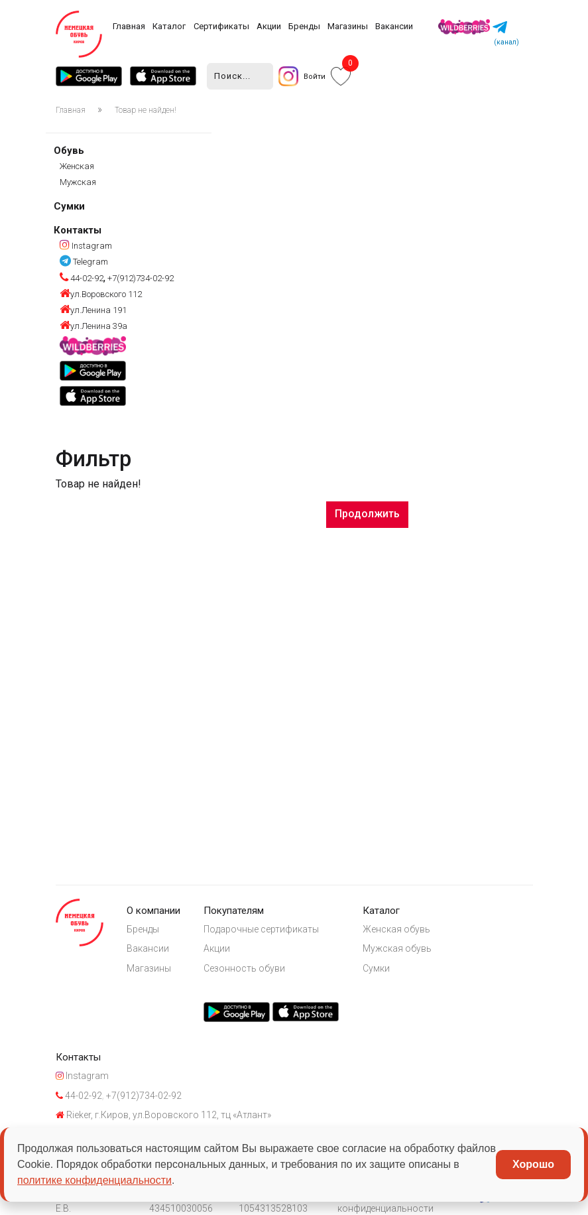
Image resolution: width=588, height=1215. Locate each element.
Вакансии (394, 26)
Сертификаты (221, 26)
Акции (269, 26)
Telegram (84, 262)
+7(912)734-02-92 (139, 278)
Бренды (304, 26)
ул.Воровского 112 (101, 294)
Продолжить (367, 513)
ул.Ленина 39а (93, 326)
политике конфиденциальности (94, 1180)
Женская (77, 166)
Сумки (69, 206)
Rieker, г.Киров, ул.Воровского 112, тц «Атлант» (163, 1115)
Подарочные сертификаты (261, 929)
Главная (129, 26)
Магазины (347, 26)
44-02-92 (81, 278)
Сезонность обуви (244, 968)
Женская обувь (396, 929)
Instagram (86, 246)
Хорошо (533, 1164)
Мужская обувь (397, 948)
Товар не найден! (145, 110)
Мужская (78, 182)
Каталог (169, 26)
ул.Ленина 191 (93, 310)
